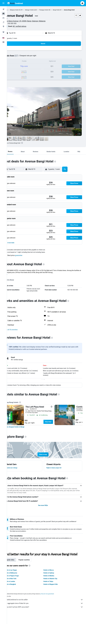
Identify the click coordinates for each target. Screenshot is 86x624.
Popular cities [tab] (17, 569)
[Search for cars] (3, 18)
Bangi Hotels (63, 10)
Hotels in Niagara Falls (54, 593)
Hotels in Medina (52, 584)
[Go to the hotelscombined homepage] (15, 3)
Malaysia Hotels (21, 10)
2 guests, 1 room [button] (18, 38)
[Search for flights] (3, 9)
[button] (3, 3)
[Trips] (3, 32)
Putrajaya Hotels (50, 10)
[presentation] (29, 143)
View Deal (55, 426)
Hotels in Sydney (52, 582)
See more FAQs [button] (46, 509)
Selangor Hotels (36, 10)
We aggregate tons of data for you (47, 612)
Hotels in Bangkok (17, 593)
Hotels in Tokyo (52, 590)
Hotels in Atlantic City (54, 587)
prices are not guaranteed (54, 602)
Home (12, 10)
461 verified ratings (26, 26)
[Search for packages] (3, 22)
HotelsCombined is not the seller (47, 608)
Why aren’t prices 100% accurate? (47, 616)
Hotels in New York (17, 587)
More (12, 274)
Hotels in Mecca (52, 579)
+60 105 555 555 (17, 23)
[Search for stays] (3, 14)
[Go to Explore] (3, 26)
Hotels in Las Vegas (17, 579)
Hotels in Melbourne (17, 582)
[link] (22, 431)
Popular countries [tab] (31, 569)
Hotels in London (16, 590)
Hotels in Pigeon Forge (18, 584)
